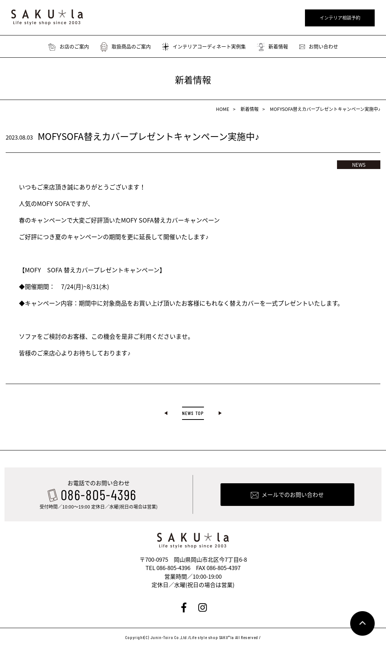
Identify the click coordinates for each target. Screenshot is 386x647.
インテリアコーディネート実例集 (204, 46)
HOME (222, 109)
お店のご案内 (68, 46)
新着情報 (272, 46)
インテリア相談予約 (340, 17)
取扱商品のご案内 (125, 46)
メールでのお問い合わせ (293, 495)
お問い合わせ (318, 46)
